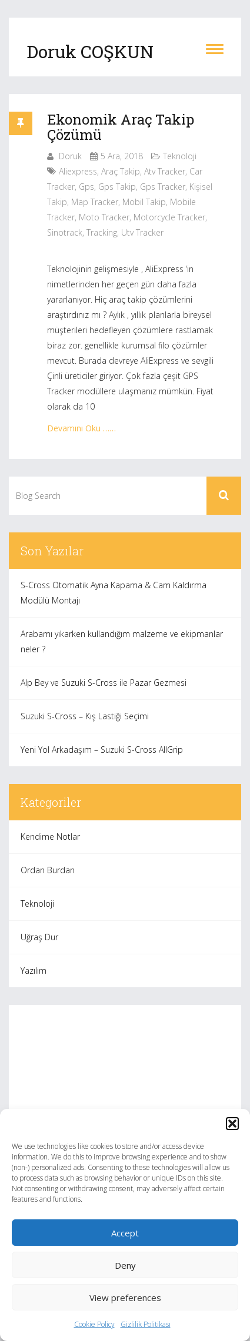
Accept (125, 1233)
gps (86, 186)
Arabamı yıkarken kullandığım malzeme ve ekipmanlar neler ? (122, 641)
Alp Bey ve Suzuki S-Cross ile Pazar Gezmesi (103, 682)
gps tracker (162, 186)
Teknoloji (179, 156)
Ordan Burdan (48, 870)
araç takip (120, 171)
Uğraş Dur (39, 937)
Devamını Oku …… (81, 428)
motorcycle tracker (169, 217)
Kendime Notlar (50, 836)
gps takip (117, 186)
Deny (125, 1265)
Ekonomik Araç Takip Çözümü (120, 127)
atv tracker (164, 171)
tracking (101, 232)
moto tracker (104, 217)
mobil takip (144, 201)
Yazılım (33, 970)
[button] (232, 1123)
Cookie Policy (94, 1324)
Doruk (70, 156)
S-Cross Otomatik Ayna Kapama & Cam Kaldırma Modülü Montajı (113, 592)
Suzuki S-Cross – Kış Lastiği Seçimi (85, 716)
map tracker (94, 201)
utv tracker (142, 232)
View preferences (125, 1297)
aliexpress (78, 171)
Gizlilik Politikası (146, 1324)
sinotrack (64, 232)
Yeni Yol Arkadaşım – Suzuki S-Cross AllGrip (102, 749)
